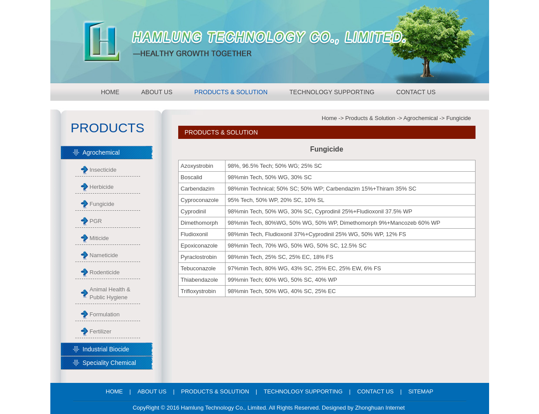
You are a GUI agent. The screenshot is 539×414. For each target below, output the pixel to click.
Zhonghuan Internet (380, 407)
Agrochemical (420, 118)
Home (329, 118)
